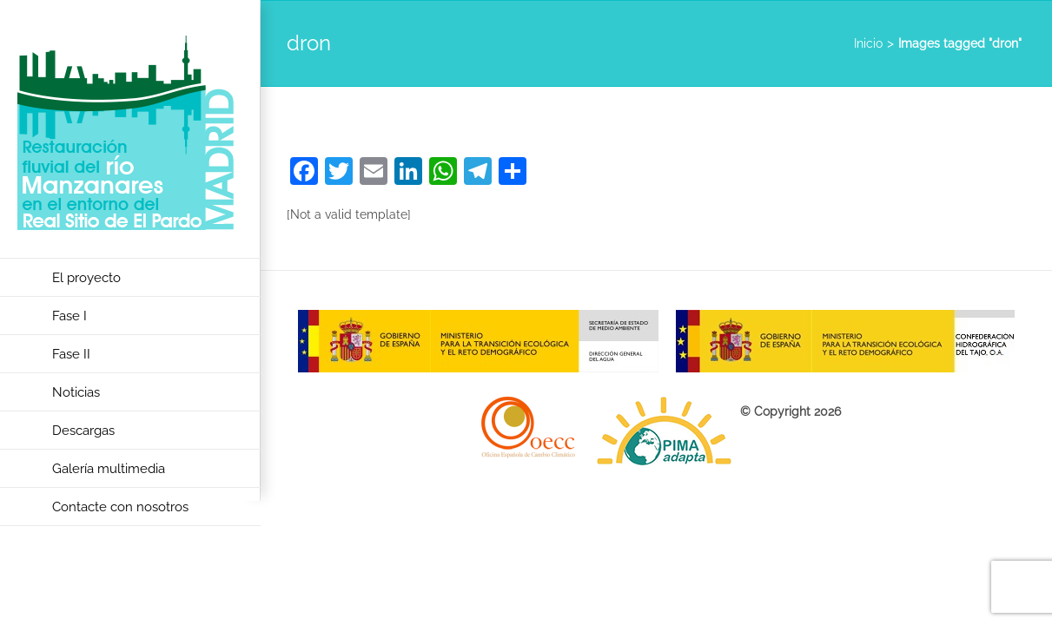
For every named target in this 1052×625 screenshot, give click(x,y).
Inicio (868, 43)
